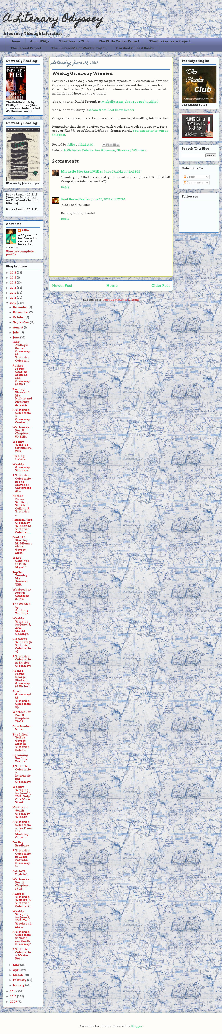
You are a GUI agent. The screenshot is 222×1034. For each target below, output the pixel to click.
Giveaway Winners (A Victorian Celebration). (22, 645)
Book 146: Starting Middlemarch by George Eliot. (22, 545)
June (16, 337)
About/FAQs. (40, 41)
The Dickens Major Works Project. (79, 48)
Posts (189, 176)
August (18, 327)
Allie (71, 144)
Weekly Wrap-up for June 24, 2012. (22, 446)
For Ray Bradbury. (20, 844)
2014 (13, 292)
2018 (13, 272)
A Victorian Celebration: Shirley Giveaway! (21, 661)
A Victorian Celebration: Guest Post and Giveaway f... (21, 858)
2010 (13, 996)
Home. (15, 41)
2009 (13, 1001)
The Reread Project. (26, 48)
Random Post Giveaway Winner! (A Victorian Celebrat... (22, 526)
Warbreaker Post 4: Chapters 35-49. (21, 594)
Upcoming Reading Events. (20, 758)
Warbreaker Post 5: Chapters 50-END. (21, 432)
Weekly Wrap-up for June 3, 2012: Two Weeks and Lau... (21, 919)
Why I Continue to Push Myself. (20, 562)
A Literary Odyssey (53, 19)
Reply (65, 187)
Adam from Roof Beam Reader (111, 110)
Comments (193, 182)
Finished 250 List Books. (135, 48)
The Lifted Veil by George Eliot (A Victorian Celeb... (21, 742)
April (17, 970)
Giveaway (108, 150)
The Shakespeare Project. (170, 41)
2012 (13, 302)
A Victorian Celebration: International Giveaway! (21, 774)
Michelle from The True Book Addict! (130, 101)
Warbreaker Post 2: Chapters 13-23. (21, 884)
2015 (13, 287)
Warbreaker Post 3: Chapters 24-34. (21, 717)
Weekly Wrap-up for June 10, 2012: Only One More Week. (21, 794)
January (19, 985)
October (19, 317)
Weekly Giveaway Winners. (21, 467)
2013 (13, 297)
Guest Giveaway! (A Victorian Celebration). (21, 699)
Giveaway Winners (131, 150)
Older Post (161, 286)
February (20, 980)
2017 (13, 277)
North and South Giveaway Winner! (21, 812)
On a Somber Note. (21, 728)
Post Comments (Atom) (121, 299)
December (20, 307)
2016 (13, 282)
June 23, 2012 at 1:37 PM (108, 199)
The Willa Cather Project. (119, 41)
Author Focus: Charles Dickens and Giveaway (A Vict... (21, 375)
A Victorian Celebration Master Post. (21, 954)
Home (112, 286)
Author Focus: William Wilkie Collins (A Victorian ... (21, 505)
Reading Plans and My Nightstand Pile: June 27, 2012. (22, 397)
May (16, 964)
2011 (13, 991)
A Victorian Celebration (81, 150)
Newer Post (62, 286)
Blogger (136, 1026)
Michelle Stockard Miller (82, 171)
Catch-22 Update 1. (20, 873)
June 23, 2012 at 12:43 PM (122, 171)
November (21, 312)
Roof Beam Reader (75, 199)
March (18, 975)
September (21, 322)
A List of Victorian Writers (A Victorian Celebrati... (21, 900)
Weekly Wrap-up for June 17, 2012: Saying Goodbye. (21, 626)
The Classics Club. (74, 41)
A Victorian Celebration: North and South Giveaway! (21, 938)
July (16, 332)
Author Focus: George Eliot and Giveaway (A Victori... (22, 678)
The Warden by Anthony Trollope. (21, 609)
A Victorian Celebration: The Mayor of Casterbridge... (21, 483)
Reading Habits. (19, 458)
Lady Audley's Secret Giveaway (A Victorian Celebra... (21, 351)
